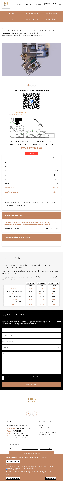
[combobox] (31, 347)
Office (11, 19)
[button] (28, 85)
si (39, 449)
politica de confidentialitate (29, 449)
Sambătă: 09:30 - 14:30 (20, 437)
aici (25, 205)
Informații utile (46, 421)
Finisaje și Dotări (51, 19)
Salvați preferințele (13, 478)
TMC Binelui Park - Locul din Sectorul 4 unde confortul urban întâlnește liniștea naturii (29, 31)
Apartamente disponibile (31, 13)
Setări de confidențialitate (32, 453)
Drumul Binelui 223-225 (19, 429)
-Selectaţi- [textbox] (6, 347)
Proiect (11, 13)
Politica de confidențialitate (47, 432)
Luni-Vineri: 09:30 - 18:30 (21, 435)
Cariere (19, 4)
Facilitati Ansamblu (31, 19)
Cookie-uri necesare (14, 465)
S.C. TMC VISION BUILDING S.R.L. (17, 425)
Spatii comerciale (51, 13)
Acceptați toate (51, 478)
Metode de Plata (46, 4)
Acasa (4, 29)
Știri (40, 430)
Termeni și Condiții (33, 377)
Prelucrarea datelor (23, 377)
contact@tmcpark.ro (18, 433)
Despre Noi (38, 4)
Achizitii (28, 4)
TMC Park (13, 4)
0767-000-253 (17, 431)
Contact (54, 4)
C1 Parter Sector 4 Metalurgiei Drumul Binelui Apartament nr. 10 (22, 35)
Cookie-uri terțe (12, 470)
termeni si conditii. (46, 449)
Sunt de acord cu (15, 449)
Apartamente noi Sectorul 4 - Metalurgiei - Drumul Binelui (20, 33)
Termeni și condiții (44, 434)
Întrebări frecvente (44, 427)
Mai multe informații (13, 461)
